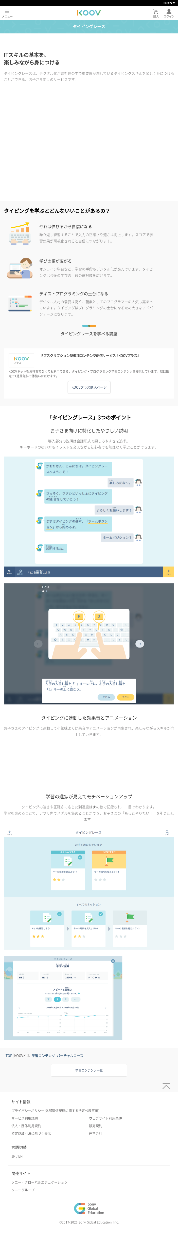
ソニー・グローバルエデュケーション (39, 1182)
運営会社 (95, 1133)
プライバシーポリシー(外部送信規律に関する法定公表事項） (56, 1110)
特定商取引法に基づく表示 (31, 1133)
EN (20, 1156)
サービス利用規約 (24, 1118)
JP (13, 1156)
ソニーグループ (22, 1190)
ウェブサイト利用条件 (105, 1118)
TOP (9, 1055)
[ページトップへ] (165, 1084)
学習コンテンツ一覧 (89, 1070)
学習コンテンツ (43, 1055)
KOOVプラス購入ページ (89, 387)
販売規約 (95, 1126)
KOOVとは (22, 1055)
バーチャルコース (70, 1055)
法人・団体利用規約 (26, 1126)
